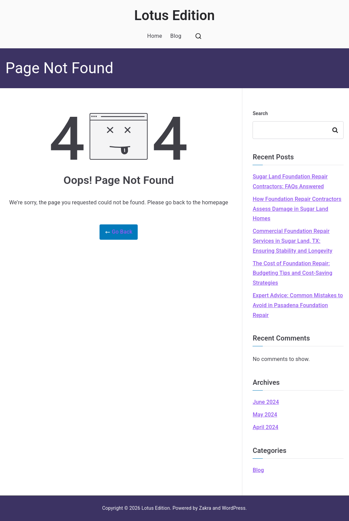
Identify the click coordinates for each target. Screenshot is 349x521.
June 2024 (266, 402)
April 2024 (265, 427)
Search (260, 113)
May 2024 (265, 414)
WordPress (233, 508)
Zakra (205, 508)
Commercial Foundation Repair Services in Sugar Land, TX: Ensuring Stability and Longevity (292, 241)
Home (154, 36)
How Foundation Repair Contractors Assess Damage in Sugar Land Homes (297, 209)
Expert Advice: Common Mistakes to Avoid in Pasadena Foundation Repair (298, 305)
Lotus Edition (174, 15)
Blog (176, 36)
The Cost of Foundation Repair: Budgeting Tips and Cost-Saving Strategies (292, 273)
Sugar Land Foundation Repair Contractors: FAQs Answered (290, 181)
